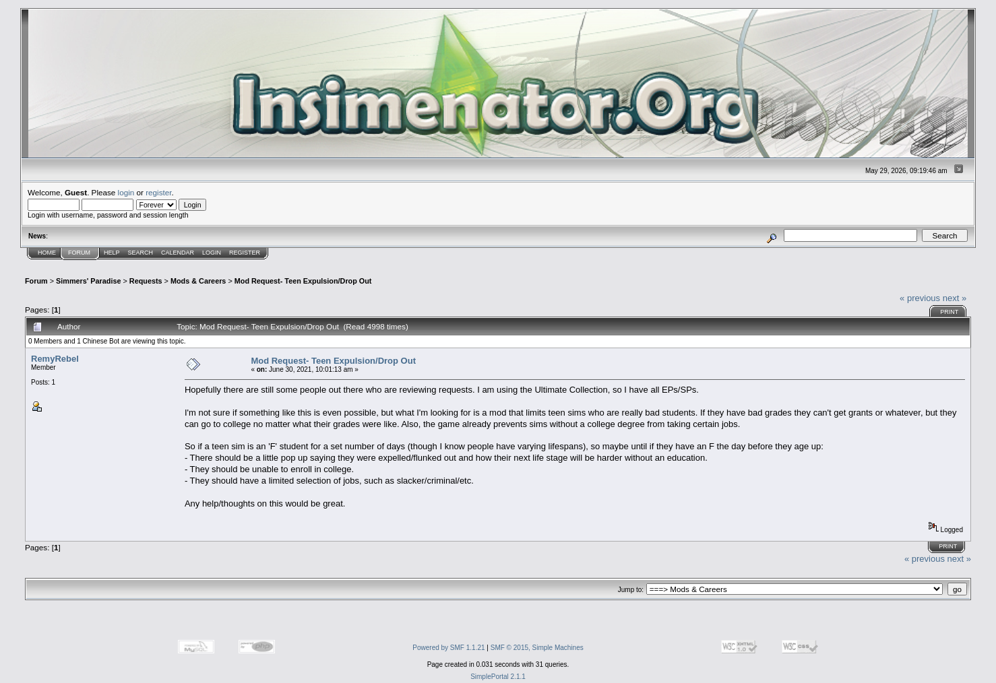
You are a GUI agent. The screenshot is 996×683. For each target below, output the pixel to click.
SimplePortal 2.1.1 (498, 676)
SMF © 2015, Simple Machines (537, 647)
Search (141, 252)
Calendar (177, 252)
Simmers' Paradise (88, 281)
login (126, 192)
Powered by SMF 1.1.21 (448, 647)
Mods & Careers (198, 281)
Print (949, 311)
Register (244, 252)
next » (954, 298)
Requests (145, 281)
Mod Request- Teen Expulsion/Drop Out (303, 281)
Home (47, 252)
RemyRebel (55, 359)
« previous (920, 298)
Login (211, 252)
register (158, 192)
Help (112, 252)
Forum (79, 252)
